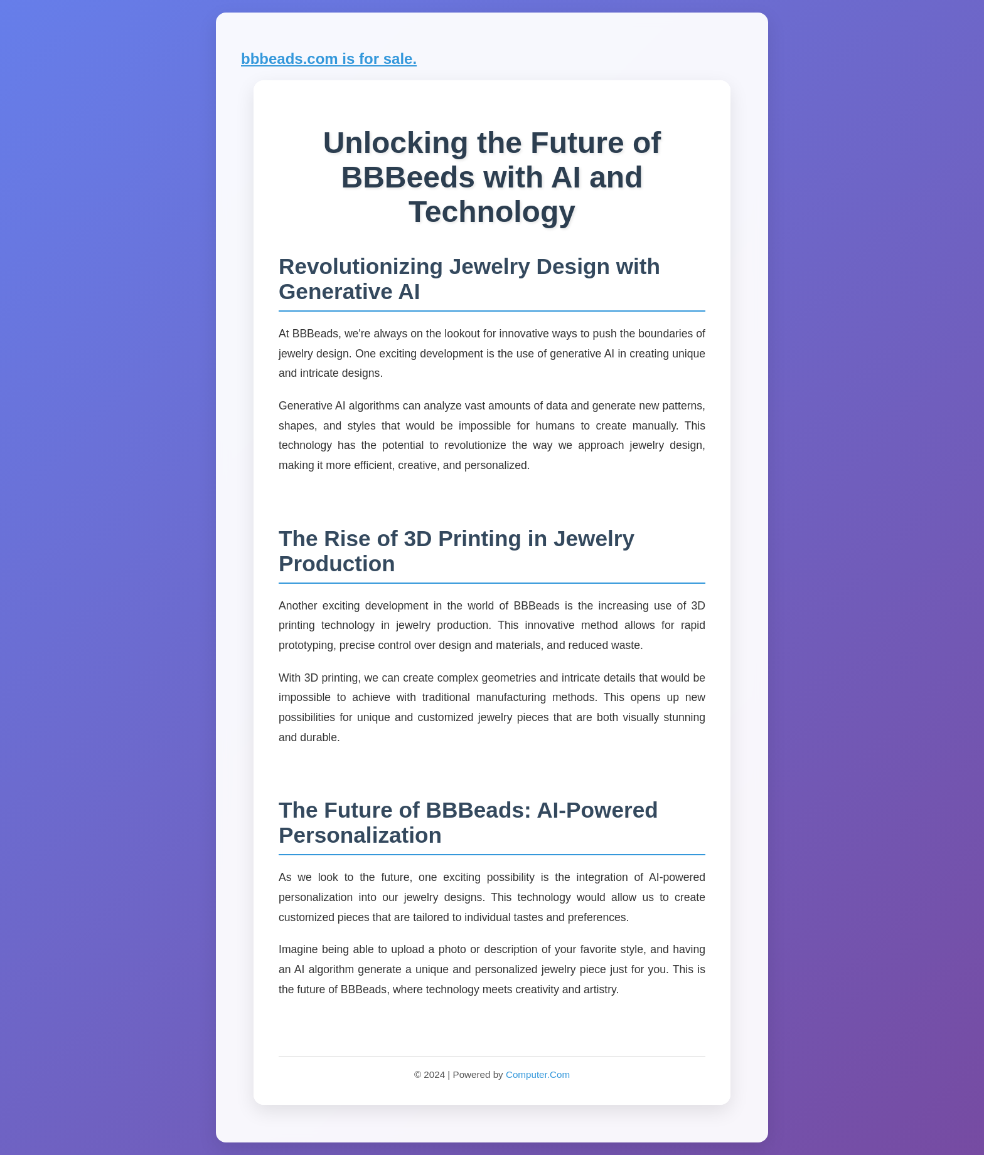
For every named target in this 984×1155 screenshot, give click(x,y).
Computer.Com (538, 1074)
